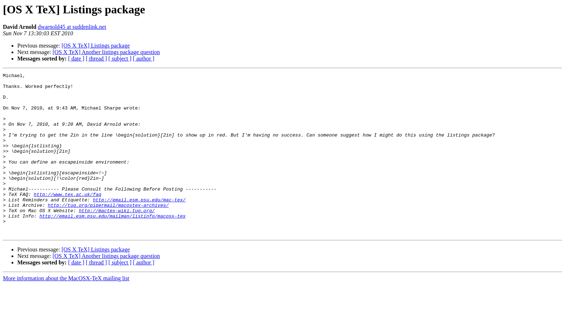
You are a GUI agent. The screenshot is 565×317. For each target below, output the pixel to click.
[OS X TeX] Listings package (96, 46)
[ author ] (144, 58)
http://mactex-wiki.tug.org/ (117, 238)
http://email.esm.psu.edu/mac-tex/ (139, 225)
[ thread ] (96, 58)
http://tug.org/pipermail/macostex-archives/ (108, 232)
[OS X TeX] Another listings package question (106, 52)
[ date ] (76, 58)
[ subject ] (120, 58)
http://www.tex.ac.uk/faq (67, 219)
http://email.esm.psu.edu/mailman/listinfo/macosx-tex (112, 245)
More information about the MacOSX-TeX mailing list (66, 311)
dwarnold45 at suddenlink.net (72, 27)
